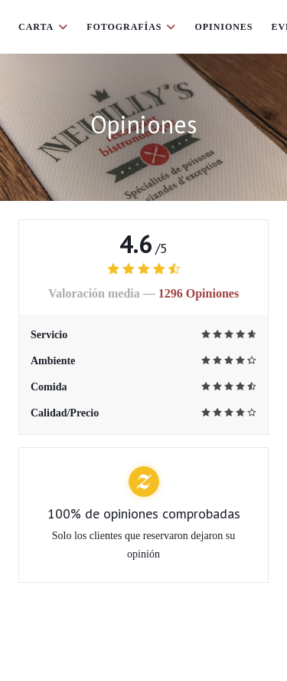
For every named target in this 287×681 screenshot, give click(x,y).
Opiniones (223, 26)
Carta (43, 26)
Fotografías (131, 26)
